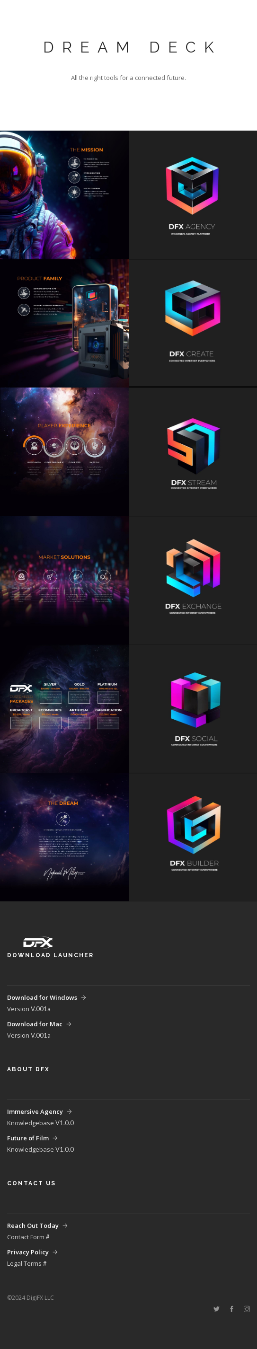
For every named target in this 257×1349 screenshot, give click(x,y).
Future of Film (28, 1138)
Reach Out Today (33, 1225)
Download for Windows (42, 997)
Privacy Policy (28, 1252)
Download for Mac (34, 1024)
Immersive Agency (35, 1111)
